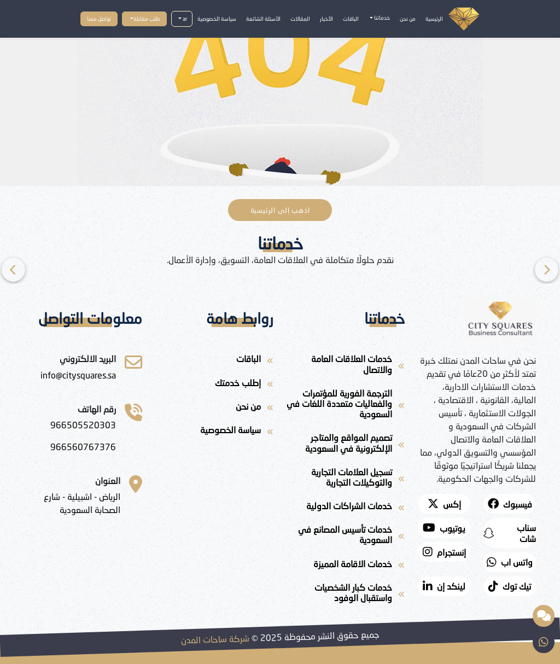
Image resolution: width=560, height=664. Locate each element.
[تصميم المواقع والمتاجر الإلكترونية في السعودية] (346, 444)
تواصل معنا (99, 18)
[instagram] (444, 552)
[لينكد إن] (444, 586)
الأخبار (326, 18)
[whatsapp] (509, 562)
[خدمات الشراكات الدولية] (346, 507)
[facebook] (509, 504)
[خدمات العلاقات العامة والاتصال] (346, 365)
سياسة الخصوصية (216, 18)
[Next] (13, 270)
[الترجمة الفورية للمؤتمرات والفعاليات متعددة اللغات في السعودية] (346, 406)
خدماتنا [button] (381, 17)
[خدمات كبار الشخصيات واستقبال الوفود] (346, 594)
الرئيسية (434, 18)
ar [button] (184, 18)
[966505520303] (83, 425)
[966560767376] (83, 446)
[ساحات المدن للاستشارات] (78, 375)
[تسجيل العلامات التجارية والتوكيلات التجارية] (346, 479)
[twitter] (444, 504)
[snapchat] (509, 532)
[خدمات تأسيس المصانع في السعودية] (346, 536)
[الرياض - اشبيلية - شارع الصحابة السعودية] (72, 503)
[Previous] (546, 270)
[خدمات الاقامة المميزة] (346, 565)
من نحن (408, 18)
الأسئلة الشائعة (263, 18)
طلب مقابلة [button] (146, 18)
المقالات (300, 18)
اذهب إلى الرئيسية (280, 210)
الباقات (351, 18)
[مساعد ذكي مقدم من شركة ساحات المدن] (544, 616)
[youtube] (444, 528)
